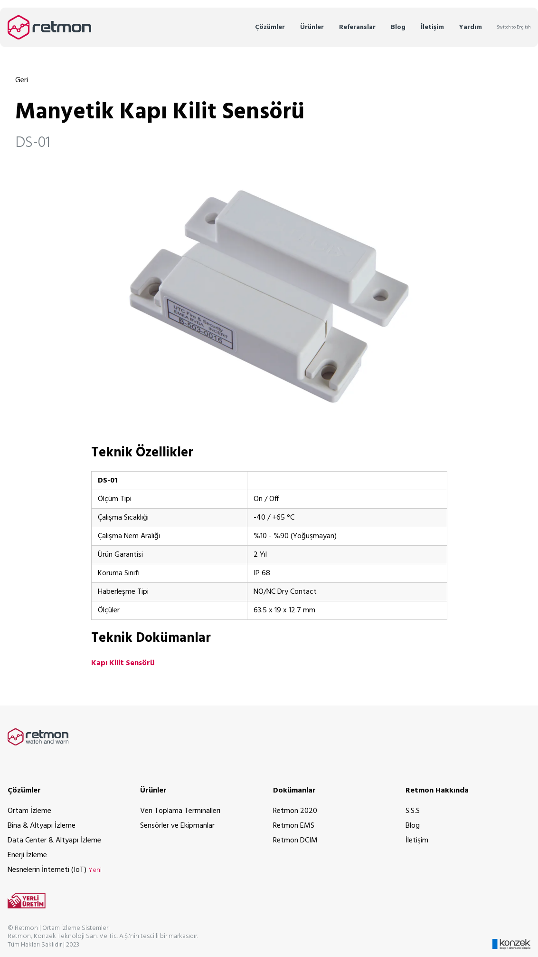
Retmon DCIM (295, 840)
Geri (21, 80)
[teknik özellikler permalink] (65, 453)
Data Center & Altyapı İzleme (54, 840)
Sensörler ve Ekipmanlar (177, 826)
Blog (398, 27)
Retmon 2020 (295, 811)
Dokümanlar (294, 790)
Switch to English (513, 27)
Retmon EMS (293, 826)
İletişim (432, 27)
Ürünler (312, 27)
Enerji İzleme (27, 855)
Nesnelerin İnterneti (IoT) (55, 870)
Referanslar (357, 27)
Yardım (470, 27)
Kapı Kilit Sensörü (122, 663)
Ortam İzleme (29, 811)
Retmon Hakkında (437, 790)
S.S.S (413, 811)
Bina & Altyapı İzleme (42, 826)
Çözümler (270, 27)
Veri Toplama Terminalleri (180, 811)
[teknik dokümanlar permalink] (65, 638)
